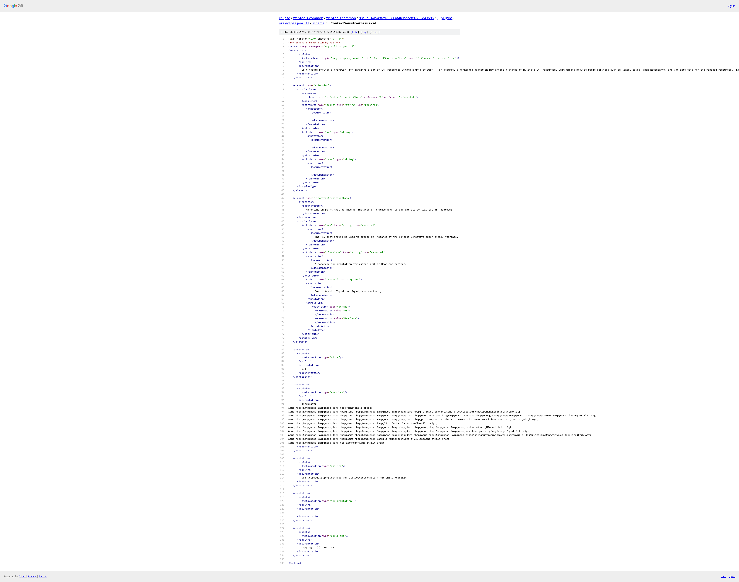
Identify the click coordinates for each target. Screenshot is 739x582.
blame (374, 32)
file (355, 32)
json (732, 576)
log (364, 32)
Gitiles (22, 576)
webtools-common (308, 18)
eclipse (284, 18)
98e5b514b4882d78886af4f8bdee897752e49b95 (396, 18)
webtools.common (341, 18)
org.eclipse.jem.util (294, 23)
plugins (446, 18)
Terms (43, 576)
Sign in (731, 6)
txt (723, 576)
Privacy (32, 576)
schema (318, 23)
